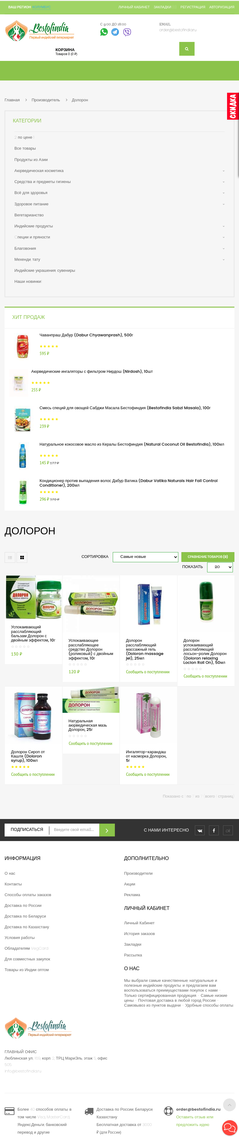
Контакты (13, 884)
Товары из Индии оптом (27, 970)
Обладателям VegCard (26, 948)
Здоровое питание (31, 204)
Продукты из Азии (31, 160)
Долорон (80, 100)
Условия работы (20, 938)
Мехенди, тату (27, 259)
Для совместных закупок (27, 959)
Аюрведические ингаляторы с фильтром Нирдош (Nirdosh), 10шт (92, 371)
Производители (138, 873)
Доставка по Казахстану (27, 927)
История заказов (139, 934)
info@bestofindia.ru (23, 1071)
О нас (10, 873)
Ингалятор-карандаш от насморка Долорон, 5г (146, 756)
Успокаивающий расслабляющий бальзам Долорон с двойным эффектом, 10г (33, 633)
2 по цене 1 (24, 137)
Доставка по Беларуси (25, 916)
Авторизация (221, 7)
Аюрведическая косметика (38, 171)
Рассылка (133, 955)
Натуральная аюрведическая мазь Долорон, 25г (88, 725)
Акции (129, 884)
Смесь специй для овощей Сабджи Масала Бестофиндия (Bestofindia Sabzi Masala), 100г (125, 408)
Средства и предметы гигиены (42, 182)
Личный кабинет (134, 7)
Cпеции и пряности (32, 237)
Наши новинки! (28, 281)
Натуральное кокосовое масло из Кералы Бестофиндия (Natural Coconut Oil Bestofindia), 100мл (132, 444)
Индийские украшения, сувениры (44, 270)
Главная (12, 100)
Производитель (46, 100)
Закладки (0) (165, 7)
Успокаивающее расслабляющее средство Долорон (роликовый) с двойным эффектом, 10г (91, 649)
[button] (229, 1127)
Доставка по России (23, 905)
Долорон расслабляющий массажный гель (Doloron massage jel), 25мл (145, 649)
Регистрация (192, 7)
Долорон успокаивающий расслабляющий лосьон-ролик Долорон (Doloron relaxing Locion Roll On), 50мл (205, 651)
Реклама (132, 895)
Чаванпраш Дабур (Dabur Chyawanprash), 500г (86, 335)
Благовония (25, 248)
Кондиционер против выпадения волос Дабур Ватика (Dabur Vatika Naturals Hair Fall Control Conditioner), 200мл (129, 483)
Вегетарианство (29, 215)
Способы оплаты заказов (28, 895)
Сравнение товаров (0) (208, 557)
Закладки (132, 944)
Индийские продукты (33, 226)
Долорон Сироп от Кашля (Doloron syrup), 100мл (28, 756)
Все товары (25, 148)
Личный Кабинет (139, 923)
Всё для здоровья (30, 193)
